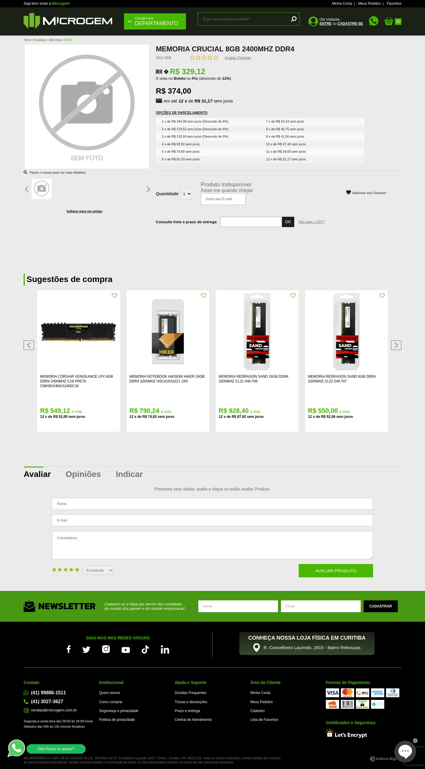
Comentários (212, 545)
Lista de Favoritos (264, 720)
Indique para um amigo (84, 211)
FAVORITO (115, 296)
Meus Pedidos (369, 3)
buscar (293, 19)
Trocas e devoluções (191, 702)
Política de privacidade (117, 720)
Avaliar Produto (238, 58)
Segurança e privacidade (118, 711)
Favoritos (394, 3)
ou (341, 24)
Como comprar (110, 702)
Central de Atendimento (193, 720)
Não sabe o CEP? (312, 222)
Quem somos (109, 693)
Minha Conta (342, 3)
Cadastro (257, 711)
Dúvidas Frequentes (190, 693)
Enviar (381, 606)
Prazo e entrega (187, 711)
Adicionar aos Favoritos (369, 193)
